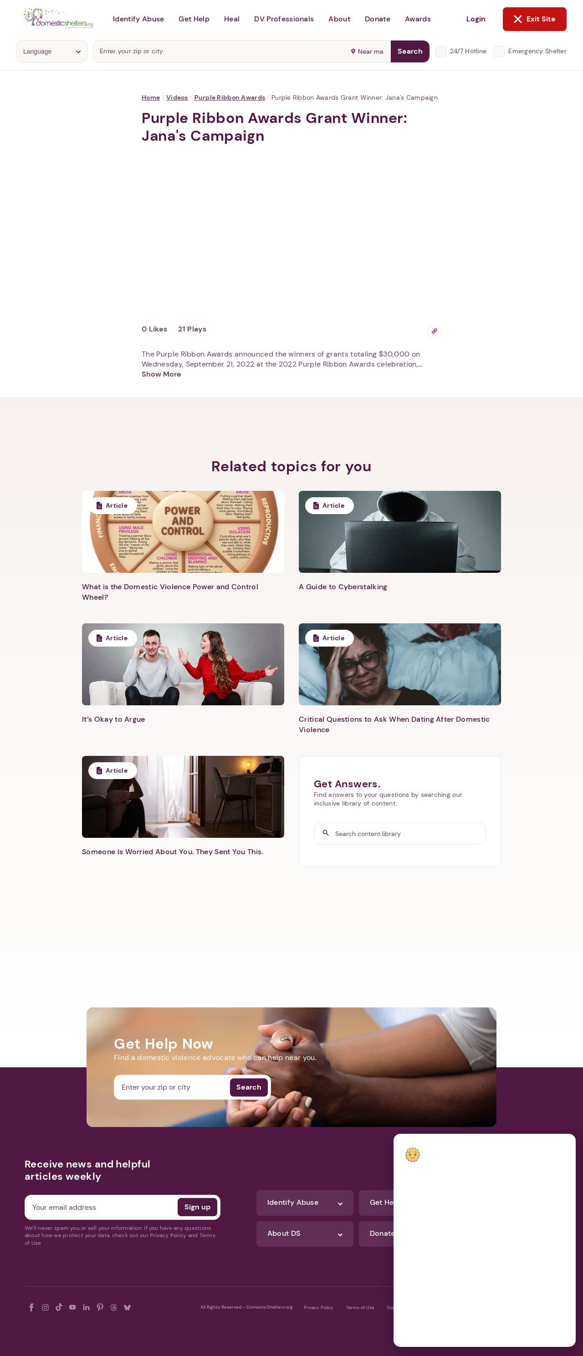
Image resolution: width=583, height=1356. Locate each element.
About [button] (339, 19)
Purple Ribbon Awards (230, 97)
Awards (418, 19)
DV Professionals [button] (284, 19)
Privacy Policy (318, 1307)
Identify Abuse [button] (138, 19)
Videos (177, 97)
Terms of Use (360, 1307)
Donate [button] (377, 19)
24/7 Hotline (468, 51)
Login (476, 19)
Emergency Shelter (537, 51)
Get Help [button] (194, 19)
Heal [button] (232, 19)
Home (151, 97)
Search (410, 51)
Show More (161, 374)
